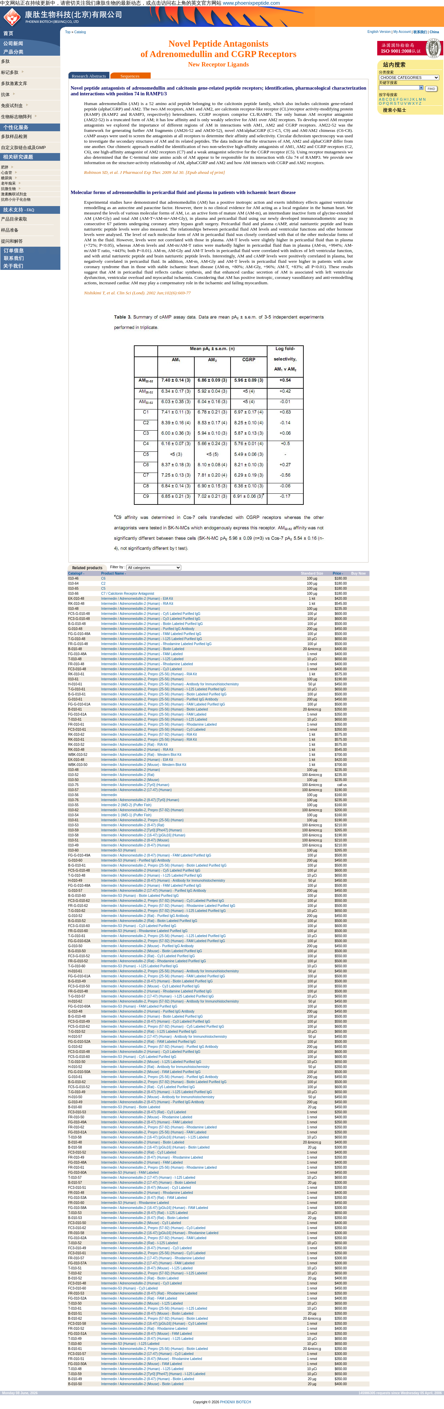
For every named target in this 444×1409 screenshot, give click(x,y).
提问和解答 (12, 241)
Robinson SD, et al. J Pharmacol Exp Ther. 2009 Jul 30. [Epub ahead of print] (154, 172)
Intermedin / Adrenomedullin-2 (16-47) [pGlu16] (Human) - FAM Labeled (154, 1208)
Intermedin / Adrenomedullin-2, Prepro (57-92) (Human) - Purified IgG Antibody (159, 1047)
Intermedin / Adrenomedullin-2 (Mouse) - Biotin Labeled (142, 1384)
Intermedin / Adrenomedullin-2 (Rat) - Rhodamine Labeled (144, 1328)
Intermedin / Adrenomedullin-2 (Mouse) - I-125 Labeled (142, 1303)
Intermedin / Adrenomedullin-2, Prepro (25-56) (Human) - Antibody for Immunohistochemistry (170, 684)
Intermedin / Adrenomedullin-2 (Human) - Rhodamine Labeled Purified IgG (156, 644)
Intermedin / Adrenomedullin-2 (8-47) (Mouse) (135, 840)
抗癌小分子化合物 (16, 199)
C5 (103, 588)
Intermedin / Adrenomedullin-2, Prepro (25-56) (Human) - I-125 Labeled (154, 719)
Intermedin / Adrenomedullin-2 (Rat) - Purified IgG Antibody (145, 916)
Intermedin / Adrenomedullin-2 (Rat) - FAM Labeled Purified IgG (148, 1041)
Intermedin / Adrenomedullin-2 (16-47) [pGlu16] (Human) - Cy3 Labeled (154, 1323)
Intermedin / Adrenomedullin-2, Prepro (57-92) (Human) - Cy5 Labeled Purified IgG (162, 1026)
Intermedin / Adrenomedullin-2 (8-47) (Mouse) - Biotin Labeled (147, 1313)
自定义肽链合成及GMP (23, 147)
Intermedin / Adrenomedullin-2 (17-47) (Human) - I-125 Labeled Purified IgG (157, 996)
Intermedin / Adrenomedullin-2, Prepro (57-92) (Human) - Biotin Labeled (154, 1318)
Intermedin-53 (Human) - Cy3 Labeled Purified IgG (138, 926)
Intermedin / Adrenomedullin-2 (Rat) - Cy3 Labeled (138, 1152)
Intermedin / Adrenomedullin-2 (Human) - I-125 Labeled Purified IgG (151, 639)
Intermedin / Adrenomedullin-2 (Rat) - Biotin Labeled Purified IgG (149, 921)
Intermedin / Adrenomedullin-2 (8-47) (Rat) (132, 825)
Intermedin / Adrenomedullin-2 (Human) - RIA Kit (137, 603)
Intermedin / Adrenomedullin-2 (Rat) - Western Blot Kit (141, 755)
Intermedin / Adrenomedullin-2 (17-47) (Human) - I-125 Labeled (148, 1177)
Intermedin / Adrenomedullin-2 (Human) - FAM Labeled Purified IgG (151, 634)
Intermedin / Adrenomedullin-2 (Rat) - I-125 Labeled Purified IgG (148, 1031)
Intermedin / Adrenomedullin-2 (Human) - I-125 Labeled (142, 659)
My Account (402, 32)
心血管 (6, 173)
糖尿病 (6, 178)
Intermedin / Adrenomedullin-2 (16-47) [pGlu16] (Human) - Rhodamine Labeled (159, 1233)
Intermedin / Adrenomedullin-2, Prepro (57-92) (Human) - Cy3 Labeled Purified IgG (162, 901)
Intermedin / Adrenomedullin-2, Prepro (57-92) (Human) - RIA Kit (149, 734)
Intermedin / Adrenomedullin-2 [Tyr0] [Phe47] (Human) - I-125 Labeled (153, 1374)
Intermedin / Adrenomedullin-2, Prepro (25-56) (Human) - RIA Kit (149, 674)
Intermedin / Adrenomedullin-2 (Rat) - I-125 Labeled (139, 1243)
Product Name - (113, 573)
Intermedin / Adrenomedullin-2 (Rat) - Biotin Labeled (140, 1278)
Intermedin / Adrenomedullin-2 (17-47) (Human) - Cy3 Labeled (147, 1354)
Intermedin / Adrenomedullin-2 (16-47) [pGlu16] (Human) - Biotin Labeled (155, 1147)
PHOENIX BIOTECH (235, 1402)
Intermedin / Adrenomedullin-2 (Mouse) (130, 780)
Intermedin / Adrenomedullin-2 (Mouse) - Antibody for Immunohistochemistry (157, 1097)
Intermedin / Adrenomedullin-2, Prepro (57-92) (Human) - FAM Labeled (153, 1238)
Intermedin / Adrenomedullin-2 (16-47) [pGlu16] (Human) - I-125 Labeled (155, 1137)
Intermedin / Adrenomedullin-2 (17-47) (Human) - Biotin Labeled (148, 1182)
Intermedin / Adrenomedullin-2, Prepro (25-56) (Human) (142, 679)
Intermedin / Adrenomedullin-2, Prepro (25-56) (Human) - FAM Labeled (153, 714)
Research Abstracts (89, 76)
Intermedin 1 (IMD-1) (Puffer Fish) (126, 815)
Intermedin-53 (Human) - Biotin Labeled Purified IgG (140, 895)
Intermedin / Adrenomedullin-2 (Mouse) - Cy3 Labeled (141, 1223)
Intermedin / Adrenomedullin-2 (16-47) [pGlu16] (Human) (143, 835)
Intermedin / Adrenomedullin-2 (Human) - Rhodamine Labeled (147, 664)
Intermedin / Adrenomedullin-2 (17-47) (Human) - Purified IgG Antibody (153, 890)
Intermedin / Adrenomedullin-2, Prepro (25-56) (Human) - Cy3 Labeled (153, 729)
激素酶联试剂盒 (14, 194)
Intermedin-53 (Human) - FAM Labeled (129, 1172)
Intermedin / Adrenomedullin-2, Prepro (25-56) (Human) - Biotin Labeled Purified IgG (164, 694)
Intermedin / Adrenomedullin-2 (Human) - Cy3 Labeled (141, 669)
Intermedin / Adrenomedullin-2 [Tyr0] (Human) (135, 785)
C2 (103, 583)
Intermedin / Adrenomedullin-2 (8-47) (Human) (135, 845)
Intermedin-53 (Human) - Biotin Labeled (130, 1107)
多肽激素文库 (14, 83)
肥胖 (4, 167)
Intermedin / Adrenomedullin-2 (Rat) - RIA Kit (134, 744)
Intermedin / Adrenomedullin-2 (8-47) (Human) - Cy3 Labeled (146, 1248)
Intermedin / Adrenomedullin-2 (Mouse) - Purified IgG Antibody (147, 946)
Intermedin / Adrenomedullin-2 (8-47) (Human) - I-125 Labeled (147, 1339)
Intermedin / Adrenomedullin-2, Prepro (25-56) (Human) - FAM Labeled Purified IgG (163, 704)
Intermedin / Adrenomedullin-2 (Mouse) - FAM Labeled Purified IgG (150, 1072)
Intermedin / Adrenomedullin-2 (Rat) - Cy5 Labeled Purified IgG (148, 1087)
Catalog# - (76, 573)
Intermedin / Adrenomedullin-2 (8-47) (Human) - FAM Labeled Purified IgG (156, 855)
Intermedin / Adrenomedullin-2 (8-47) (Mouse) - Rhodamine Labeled (151, 1359)
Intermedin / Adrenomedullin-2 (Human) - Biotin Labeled (142, 649)
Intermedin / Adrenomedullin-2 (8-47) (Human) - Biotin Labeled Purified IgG (156, 981)
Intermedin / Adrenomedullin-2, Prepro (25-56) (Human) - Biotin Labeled (154, 709)
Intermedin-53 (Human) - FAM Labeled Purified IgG (139, 1006)
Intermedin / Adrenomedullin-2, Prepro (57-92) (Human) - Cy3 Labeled (153, 1228)
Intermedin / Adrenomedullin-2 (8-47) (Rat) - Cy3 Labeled (143, 1112)
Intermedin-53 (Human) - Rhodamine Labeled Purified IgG (144, 931)
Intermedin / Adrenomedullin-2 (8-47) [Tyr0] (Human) (140, 800)
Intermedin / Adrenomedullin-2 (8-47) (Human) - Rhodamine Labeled (152, 1157)
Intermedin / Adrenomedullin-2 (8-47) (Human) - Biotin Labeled (147, 1379)
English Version (379, 32)
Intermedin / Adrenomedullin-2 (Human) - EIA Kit (137, 598)
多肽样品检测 (14, 136)
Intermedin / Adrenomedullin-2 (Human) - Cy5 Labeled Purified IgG (150, 614)
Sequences (130, 76)
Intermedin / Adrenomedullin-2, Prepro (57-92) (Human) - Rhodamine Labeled (158, 1127)
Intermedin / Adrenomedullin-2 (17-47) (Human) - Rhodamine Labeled (153, 1258)
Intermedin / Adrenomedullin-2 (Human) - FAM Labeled (142, 654)
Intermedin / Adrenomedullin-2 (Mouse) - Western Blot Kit (143, 765)
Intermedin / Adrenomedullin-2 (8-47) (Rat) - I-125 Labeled (144, 1213)
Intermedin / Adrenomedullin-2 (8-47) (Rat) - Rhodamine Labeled (149, 1293)
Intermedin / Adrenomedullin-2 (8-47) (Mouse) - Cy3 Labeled (146, 1187)
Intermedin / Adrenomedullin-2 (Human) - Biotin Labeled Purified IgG (152, 624)
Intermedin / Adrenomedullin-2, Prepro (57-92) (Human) (142, 810)
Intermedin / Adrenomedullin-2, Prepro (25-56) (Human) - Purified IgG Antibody (159, 699)
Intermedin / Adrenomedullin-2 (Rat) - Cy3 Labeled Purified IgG (148, 956)
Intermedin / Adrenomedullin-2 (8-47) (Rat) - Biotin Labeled (144, 1218)
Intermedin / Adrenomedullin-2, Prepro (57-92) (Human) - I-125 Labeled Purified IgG (163, 911)
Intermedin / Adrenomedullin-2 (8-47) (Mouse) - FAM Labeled (146, 1333)
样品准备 (9, 230)
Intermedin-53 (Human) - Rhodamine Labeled (135, 1203)
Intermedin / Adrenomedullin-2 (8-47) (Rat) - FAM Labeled (144, 1198)
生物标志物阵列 (19, 116)
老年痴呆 (8, 183)
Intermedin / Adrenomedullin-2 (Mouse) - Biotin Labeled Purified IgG (151, 951)
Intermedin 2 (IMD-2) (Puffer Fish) (126, 805)
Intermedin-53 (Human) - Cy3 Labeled (129, 1288)
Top (67, 32)
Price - (338, 573)
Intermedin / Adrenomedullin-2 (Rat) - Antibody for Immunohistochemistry (155, 1067)
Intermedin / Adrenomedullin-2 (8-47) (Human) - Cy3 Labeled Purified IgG (155, 1021)
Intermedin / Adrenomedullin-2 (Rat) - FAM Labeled (139, 1298)
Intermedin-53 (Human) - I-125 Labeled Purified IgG (139, 966)
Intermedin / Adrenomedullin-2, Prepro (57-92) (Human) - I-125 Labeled (154, 1273)
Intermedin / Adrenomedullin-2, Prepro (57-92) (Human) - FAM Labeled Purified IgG (163, 941)
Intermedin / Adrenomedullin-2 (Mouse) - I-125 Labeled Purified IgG (151, 1062)
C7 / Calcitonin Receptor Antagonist (127, 593)
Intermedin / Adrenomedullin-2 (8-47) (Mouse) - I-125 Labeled (146, 1268)
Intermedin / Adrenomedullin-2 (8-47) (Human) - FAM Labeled (146, 1122)
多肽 (5, 61)
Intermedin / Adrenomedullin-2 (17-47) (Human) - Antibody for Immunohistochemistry (164, 1036)
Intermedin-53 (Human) (118, 850)
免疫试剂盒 (14, 105)
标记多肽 (12, 72)
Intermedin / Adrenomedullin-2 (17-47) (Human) (136, 790)
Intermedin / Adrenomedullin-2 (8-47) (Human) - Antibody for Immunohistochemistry (163, 880)
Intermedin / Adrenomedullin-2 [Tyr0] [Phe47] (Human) (141, 830)
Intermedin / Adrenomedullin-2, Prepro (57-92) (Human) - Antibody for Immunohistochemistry (170, 1001)
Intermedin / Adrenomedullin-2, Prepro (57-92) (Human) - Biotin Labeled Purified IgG (164, 1082)
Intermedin (109, 795)
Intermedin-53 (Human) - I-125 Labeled (130, 1344)
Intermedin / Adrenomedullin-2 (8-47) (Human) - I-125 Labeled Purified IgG (156, 1092)
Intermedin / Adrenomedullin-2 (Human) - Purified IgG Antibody (147, 629)
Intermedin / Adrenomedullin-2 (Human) (130, 609)
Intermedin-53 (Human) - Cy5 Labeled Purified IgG (138, 1057)
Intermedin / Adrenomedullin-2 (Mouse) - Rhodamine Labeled (146, 1117)
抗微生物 (8, 189)
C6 (103, 578)
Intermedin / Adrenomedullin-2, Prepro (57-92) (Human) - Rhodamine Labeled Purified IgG (168, 906)
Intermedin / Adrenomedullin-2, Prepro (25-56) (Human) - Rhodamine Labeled (158, 724)
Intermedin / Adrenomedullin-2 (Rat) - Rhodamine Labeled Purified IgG (153, 961)
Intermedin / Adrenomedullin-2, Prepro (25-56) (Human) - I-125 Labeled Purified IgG (163, 689)
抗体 (8, 94)
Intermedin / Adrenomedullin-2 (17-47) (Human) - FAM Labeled (147, 1263)
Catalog (80, 32)
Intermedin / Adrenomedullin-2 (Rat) (127, 775)
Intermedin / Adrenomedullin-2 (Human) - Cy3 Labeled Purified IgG (150, 619)
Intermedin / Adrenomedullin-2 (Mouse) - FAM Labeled (141, 1364)
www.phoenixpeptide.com (251, 3)
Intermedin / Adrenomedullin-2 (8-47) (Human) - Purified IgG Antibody (152, 1102)
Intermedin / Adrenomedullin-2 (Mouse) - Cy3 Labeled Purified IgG (150, 986)
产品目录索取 (14, 219)
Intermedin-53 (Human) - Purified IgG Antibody (135, 860)
